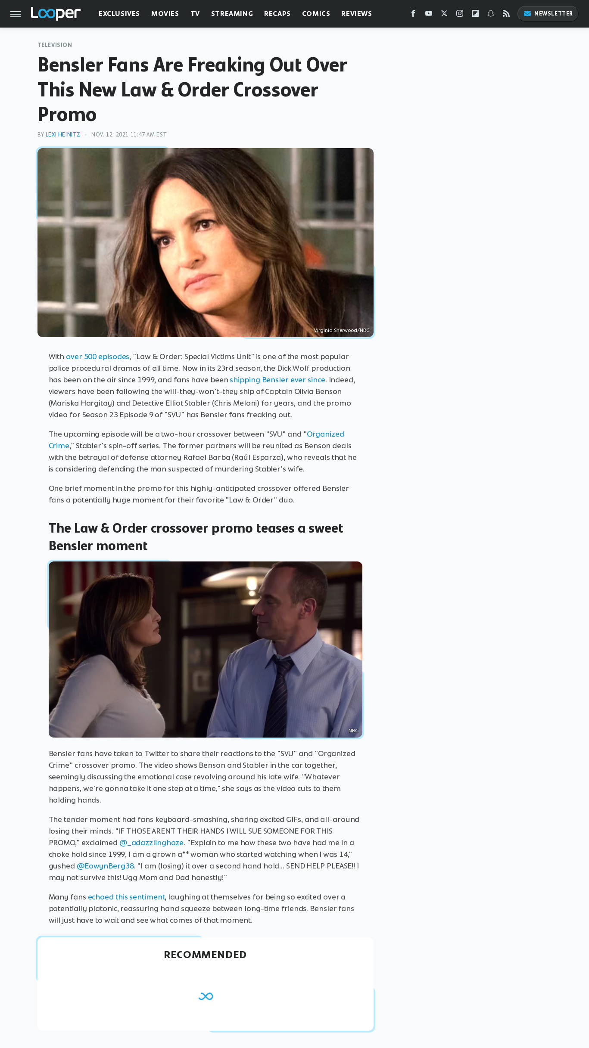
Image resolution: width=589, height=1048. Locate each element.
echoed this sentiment (126, 897)
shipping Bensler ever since (276, 380)
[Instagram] (459, 15)
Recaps (277, 13)
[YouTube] (428, 15)
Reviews (356, 13)
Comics (316, 13)
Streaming (232, 13)
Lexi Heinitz (63, 134)
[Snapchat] (490, 15)
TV (195, 13)
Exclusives (119, 13)
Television (54, 45)
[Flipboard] (475, 15)
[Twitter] (444, 15)
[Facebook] (413, 15)
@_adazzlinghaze (151, 842)
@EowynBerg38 (105, 866)
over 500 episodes (97, 356)
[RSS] (506, 15)
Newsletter (548, 13)
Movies (165, 13)
